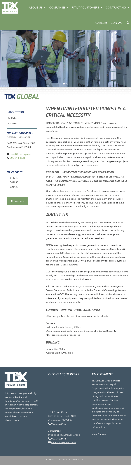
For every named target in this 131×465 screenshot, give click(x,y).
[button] (128, 22)
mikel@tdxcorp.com (21, 154)
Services (13, 118)
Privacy (50, 459)
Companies (59, 7)
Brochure (17, 201)
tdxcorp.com (12, 420)
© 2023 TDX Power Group (72, 459)
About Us (37, 7)
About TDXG (16, 112)
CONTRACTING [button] (117, 7)
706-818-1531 (17, 157)
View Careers (99, 434)
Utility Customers (87, 7)
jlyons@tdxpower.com (63, 442)
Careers (101, 23)
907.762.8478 (58, 438)
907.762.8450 (58, 423)
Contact (117, 23)
